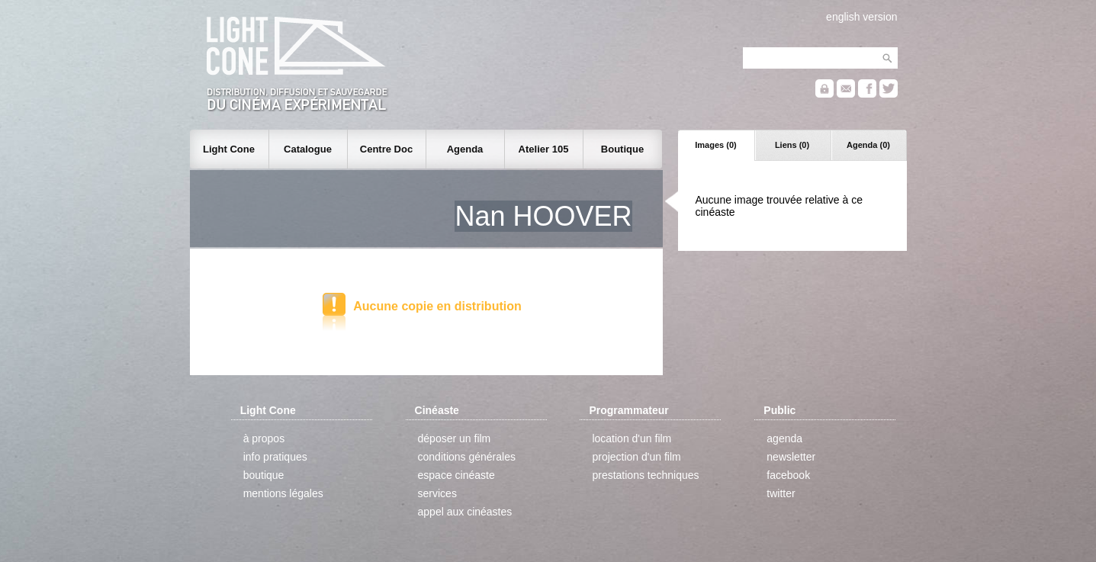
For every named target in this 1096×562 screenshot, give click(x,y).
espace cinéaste (456, 475)
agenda (784, 438)
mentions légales (283, 493)
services (437, 493)
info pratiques (275, 457)
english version (861, 17)
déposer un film (454, 438)
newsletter (791, 457)
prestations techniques (645, 475)
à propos (263, 438)
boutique (263, 475)
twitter (781, 493)
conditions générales (467, 457)
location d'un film (631, 438)
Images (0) (715, 144)
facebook (788, 475)
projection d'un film (636, 457)
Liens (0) (792, 144)
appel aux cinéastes (465, 512)
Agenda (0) (868, 144)
